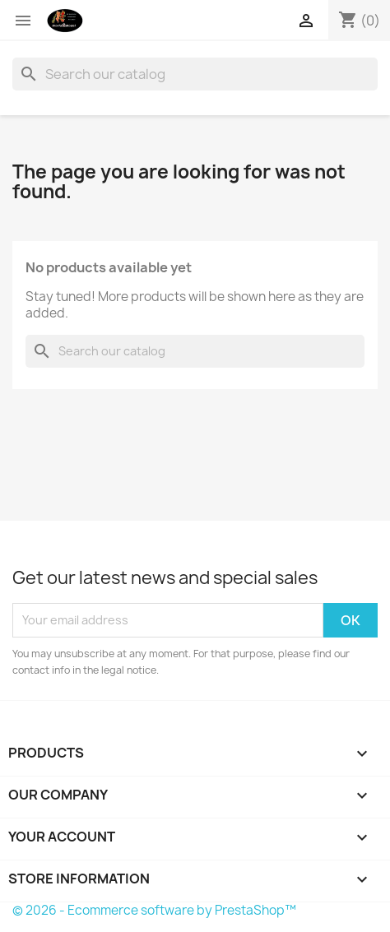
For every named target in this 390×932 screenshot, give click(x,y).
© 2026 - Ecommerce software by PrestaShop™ (154, 910)
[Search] (195, 74)
